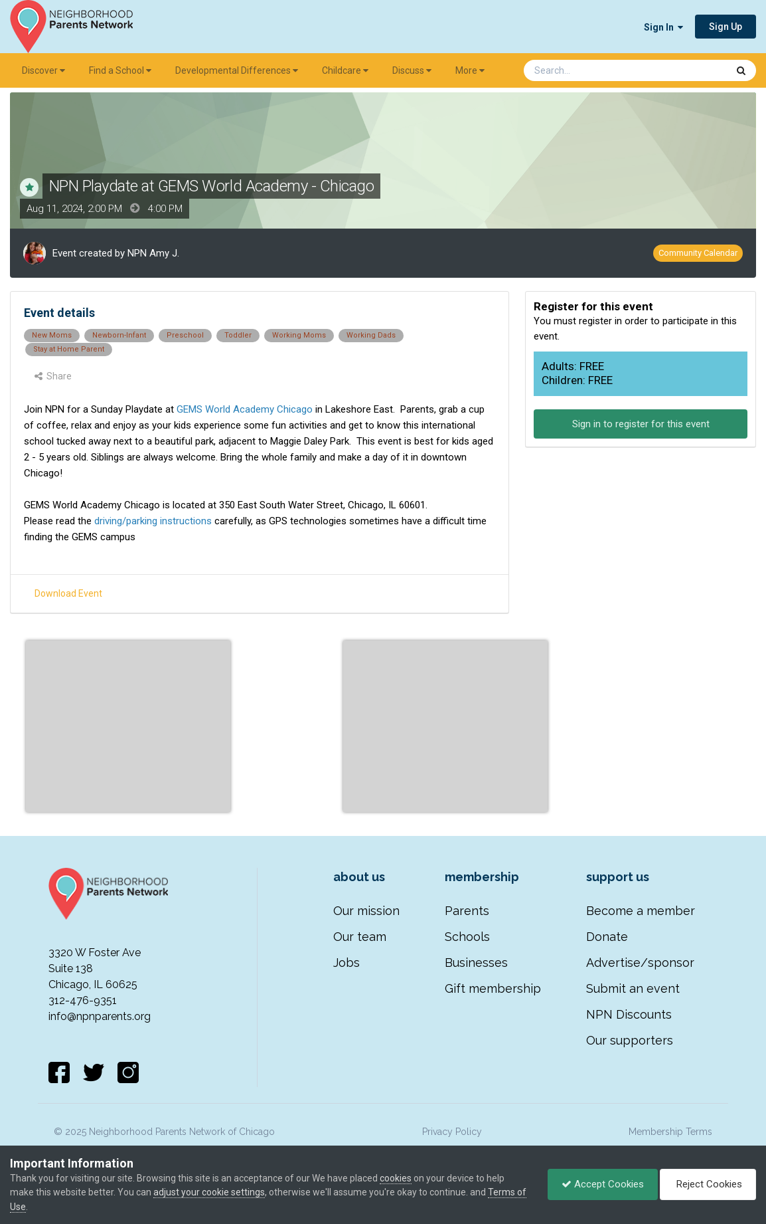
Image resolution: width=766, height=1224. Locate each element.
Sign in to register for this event (641, 424)
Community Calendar (697, 253)
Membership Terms (670, 1131)
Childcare (345, 70)
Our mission (366, 911)
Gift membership (493, 988)
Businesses (476, 962)
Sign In (663, 27)
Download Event (68, 593)
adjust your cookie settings (209, 1192)
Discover (43, 70)
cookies (396, 1178)
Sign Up (725, 26)
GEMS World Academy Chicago (245, 409)
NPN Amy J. (153, 253)
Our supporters (629, 1040)
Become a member (640, 911)
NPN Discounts (629, 1014)
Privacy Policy (452, 1131)
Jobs (346, 962)
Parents (467, 911)
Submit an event (633, 988)
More (470, 70)
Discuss (411, 70)
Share (53, 376)
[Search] (591, 70)
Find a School (120, 70)
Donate (607, 937)
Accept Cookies (603, 1184)
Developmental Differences (236, 70)
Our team (359, 937)
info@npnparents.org (99, 1016)
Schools (467, 937)
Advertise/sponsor (640, 962)
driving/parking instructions (152, 521)
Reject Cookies (708, 1184)
